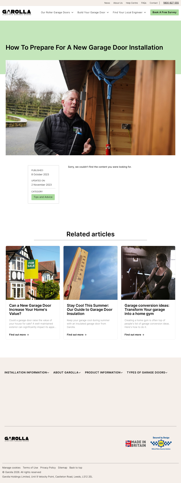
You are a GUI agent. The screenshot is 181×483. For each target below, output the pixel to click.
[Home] (17, 12)
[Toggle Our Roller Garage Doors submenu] (72, 12)
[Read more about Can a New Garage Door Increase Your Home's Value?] (33, 273)
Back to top (75, 467)
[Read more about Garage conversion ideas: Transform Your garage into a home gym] (148, 273)
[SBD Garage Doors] (161, 444)
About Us (118, 3)
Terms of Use (30, 467)
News (107, 3)
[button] (27, 373)
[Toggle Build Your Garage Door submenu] (107, 12)
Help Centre (132, 3)
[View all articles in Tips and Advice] (43, 197)
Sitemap (62, 467)
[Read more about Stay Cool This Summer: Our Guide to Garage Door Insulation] (90, 273)
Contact (154, 3)
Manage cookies (11, 467)
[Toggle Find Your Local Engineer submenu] (144, 12)
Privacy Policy (48, 467)
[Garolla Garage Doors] (17, 439)
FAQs (143, 3)
